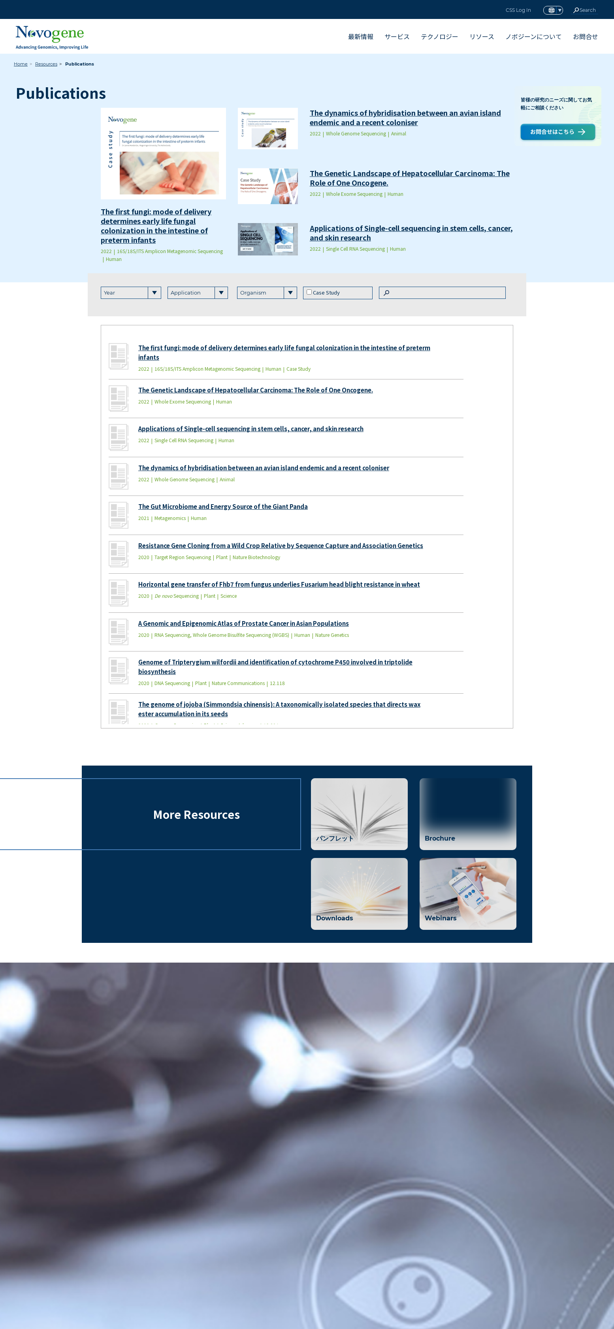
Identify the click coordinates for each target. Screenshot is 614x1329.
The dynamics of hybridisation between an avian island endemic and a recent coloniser (405, 117)
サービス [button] (397, 36)
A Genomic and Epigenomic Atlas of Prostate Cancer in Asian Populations (243, 623)
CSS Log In (518, 10)
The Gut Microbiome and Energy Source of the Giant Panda (223, 506)
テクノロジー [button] (439, 36)
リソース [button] (481, 36)
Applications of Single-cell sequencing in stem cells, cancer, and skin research (411, 232)
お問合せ (585, 36)
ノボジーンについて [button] (533, 36)
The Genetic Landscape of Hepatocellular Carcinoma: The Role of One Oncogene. (410, 178)
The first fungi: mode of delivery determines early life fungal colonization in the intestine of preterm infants (156, 225)
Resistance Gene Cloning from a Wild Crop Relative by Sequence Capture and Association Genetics (280, 545)
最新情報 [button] (360, 36)
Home (21, 64)
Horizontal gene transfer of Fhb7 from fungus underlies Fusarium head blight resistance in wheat (279, 584)
